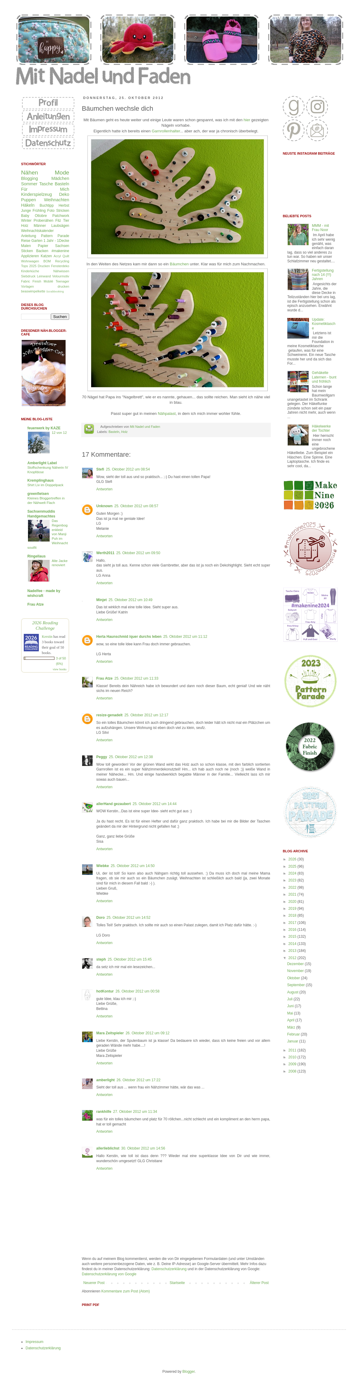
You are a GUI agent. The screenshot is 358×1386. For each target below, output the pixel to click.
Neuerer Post (94, 1283)
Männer (40, 226)
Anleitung (28, 236)
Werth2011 (105, 553)
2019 (293, 908)
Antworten (104, 489)
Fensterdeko (60, 266)
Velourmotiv (60, 276)
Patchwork (60, 216)
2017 (293, 923)
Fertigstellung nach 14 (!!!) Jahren (323, 274)
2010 (293, 1057)
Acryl (57, 256)
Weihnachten (56, 199)
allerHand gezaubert (113, 804)
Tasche (46, 183)
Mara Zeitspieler (110, 1033)
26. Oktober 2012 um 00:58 (137, 991)
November (296, 971)
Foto (50, 210)
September (296, 985)
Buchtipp (47, 205)
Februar (294, 1034)
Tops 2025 (28, 266)
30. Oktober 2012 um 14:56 (143, 1148)
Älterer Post (259, 1283)
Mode (62, 172)
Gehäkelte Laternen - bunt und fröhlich (324, 377)
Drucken (44, 266)
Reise (25, 241)
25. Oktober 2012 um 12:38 (131, 757)
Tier (66, 220)
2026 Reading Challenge (45, 625)
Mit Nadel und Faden (145, 426)
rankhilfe (103, 1112)
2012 (293, 958)
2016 (293, 930)
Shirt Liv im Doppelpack (45, 485)
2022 (293, 887)
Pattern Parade (55, 236)
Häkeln (28, 205)
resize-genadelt (109, 715)
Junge (26, 210)
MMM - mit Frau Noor (320, 228)
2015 (293, 936)
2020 (293, 902)
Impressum (34, 1342)
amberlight (105, 1080)
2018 (293, 915)
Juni (291, 1006)
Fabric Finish (31, 281)
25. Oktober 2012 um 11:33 (136, 678)
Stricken (62, 210)
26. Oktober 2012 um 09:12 (147, 1033)
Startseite (177, 1283)
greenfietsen (38, 494)
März (291, 1027)
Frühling (38, 210)
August (293, 992)
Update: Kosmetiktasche (323, 323)
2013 (293, 951)
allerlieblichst (107, 1148)
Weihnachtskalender (37, 231)
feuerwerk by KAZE (43, 428)
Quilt (66, 256)
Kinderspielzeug (36, 194)
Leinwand (44, 276)
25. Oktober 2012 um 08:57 (136, 506)
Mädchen (60, 178)
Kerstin (47, 636)
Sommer (29, 183)
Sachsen (62, 246)
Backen (42, 251)
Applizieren (30, 256)
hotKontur (105, 991)
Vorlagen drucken (45, 286)
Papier (43, 246)
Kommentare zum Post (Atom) (125, 1291)
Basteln (114, 432)
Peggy (101, 757)
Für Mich (45, 189)
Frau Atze (104, 678)
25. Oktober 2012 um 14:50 (133, 866)
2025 (293, 866)
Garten (36, 241)
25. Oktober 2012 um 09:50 (138, 553)
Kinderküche (30, 271)
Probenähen (43, 220)
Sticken (27, 251)
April (291, 1020)
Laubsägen (60, 226)
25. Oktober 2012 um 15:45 (130, 959)
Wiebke (102, 866)
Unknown (104, 506)
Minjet (101, 600)
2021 (293, 894)
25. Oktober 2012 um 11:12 (185, 636)
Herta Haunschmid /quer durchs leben (129, 636)
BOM (47, 261)
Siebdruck (28, 276)
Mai (290, 1013)
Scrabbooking (55, 291)
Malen (26, 246)
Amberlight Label (42, 463)
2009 (293, 1064)
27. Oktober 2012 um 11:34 (135, 1112)
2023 (293, 880)
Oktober (294, 978)
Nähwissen (61, 271)
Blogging (29, 178)
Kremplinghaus (40, 480)
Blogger (188, 1371)
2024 (293, 873)
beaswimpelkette (33, 291)
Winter (26, 220)
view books (59, 669)
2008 (293, 1071)
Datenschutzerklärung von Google (109, 1274)
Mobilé (48, 281)
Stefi (100, 469)
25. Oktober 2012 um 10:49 (131, 600)
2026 (293, 859)
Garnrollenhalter (166, 131)
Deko (64, 194)
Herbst (64, 205)
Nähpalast (167, 413)
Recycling (62, 261)
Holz (124, 432)
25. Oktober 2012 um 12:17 (146, 715)
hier (247, 120)
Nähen (29, 172)
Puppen (28, 199)
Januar (293, 1041)
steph (101, 959)
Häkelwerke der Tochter (321, 428)
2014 (293, 944)
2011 (293, 1050)
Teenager (62, 281)
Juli (290, 999)
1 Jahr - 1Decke (56, 241)
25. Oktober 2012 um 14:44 (155, 804)
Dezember (296, 964)
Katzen (46, 256)
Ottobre (41, 216)
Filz (58, 220)
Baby (25, 216)
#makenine (60, 251)
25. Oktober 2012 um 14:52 (128, 917)
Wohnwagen (30, 261)
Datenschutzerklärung (169, 1269)
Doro (100, 917)
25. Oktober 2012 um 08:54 (128, 469)
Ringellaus (36, 556)
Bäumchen (179, 264)
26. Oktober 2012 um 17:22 (138, 1080)
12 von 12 (59, 432)
